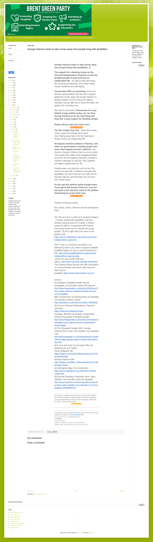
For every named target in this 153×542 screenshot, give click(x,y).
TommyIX (79, 532)
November (15, 109)
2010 (11, 191)
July (13, 119)
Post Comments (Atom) (40, 494)
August (14, 117)
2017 (11, 102)
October (14, 112)
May (13, 124)
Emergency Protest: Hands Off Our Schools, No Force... (16, 150)
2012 (11, 186)
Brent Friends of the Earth (16, 512)
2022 (11, 90)
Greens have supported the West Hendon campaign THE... (16, 158)
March (13, 129)
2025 (11, 83)
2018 (11, 100)
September (15, 114)
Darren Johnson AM (15, 517)
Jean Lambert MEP (15, 519)
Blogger (91, 532)
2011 (11, 188)
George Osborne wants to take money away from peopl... (16, 142)
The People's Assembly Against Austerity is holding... (15, 134)
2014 (11, 181)
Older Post (122, 491)
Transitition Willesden (15, 525)
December (14, 107)
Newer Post (31, 491)
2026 (11, 80)
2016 (11, 105)
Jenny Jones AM (14, 521)
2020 (11, 95)
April (13, 127)
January (14, 175)
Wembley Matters (14, 527)
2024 (11, 85)
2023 (11, 87)
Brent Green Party (14, 514)
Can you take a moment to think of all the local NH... (16, 170)
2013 (11, 183)
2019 (11, 97)
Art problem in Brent (15, 164)
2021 (11, 92)
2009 (11, 193)
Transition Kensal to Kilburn (17, 523)
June (13, 122)
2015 (11, 178)
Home (76, 491)
